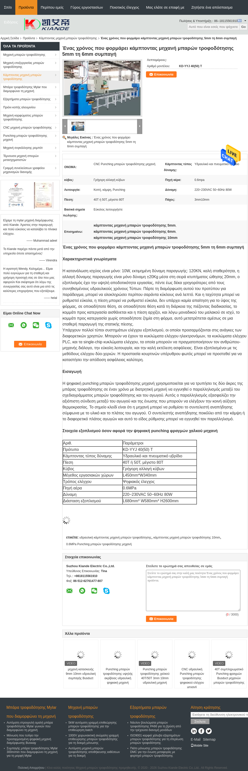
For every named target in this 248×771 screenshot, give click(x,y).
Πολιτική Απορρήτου (31, 768)
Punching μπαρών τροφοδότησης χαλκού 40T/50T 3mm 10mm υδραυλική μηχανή (155, 676)
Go (243, 27)
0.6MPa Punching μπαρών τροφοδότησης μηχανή (99, 544)
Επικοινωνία (163, 74)
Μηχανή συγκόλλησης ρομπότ (23, 148)
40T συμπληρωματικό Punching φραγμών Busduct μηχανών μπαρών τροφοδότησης (229, 676)
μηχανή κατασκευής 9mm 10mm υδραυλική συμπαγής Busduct (81, 674)
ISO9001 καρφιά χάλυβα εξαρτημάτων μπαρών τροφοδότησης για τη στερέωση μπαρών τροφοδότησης (156, 739)
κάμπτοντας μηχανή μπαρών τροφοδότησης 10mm (186, 537)
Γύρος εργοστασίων (87, 7)
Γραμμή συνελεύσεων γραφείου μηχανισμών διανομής (24, 170)
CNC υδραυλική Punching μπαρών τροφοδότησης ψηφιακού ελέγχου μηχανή (192, 678)
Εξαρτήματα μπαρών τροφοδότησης (26, 99)
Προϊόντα (26, 7)
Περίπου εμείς (52, 7)
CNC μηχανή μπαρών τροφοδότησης (27, 127)
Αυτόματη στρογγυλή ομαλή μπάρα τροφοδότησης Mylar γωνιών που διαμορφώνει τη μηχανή (30, 726)
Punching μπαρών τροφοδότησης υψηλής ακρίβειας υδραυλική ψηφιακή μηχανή (118, 676)
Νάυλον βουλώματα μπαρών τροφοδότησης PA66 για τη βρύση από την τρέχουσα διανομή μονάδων (155, 726)
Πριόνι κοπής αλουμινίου (19, 107)
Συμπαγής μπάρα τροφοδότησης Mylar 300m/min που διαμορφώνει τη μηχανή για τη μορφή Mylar (32, 752)
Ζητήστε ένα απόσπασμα (211, 7)
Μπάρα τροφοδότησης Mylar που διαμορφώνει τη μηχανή (25, 89)
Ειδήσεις (11, 22)
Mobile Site (199, 745)
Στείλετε (200, 721)
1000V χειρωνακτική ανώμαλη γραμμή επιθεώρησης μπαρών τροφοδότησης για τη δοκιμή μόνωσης (93, 739)
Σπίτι (8, 7)
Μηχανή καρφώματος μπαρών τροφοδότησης (23, 117)
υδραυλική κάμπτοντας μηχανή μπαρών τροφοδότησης (115, 537)
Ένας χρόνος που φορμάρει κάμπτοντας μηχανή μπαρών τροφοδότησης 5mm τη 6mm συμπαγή (101, 142)
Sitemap (209, 739)
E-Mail (196, 739)
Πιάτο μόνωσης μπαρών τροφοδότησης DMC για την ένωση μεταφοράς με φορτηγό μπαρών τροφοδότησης (156, 752)
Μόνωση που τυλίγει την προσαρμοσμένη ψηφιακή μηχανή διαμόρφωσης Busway (29, 739)
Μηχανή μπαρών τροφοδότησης (24, 55)
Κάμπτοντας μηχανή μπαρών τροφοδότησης (68, 38)
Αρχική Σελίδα (9, 38)
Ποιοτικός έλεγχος (124, 7)
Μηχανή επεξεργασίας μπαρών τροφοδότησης (23, 65)
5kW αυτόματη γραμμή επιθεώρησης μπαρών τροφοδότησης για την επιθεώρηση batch (92, 726)
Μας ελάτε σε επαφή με (165, 7)
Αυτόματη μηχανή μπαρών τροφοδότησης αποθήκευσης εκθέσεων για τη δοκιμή (94, 752)
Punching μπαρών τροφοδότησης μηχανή (25, 137)
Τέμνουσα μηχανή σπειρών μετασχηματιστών (21, 158)
